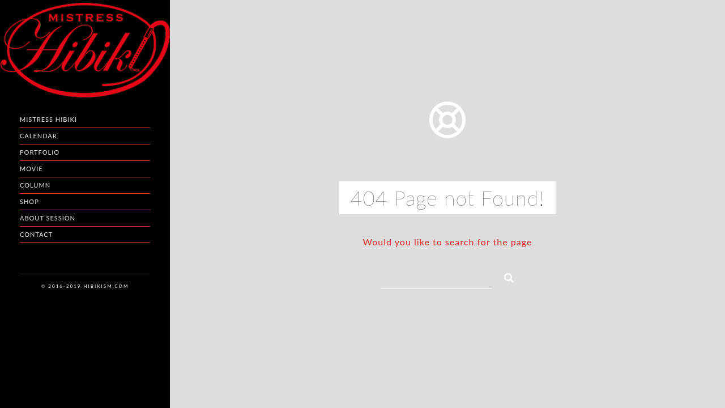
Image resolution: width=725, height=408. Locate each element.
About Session (47, 218)
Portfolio (39, 152)
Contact (36, 234)
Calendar (38, 135)
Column (35, 185)
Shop (29, 201)
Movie (31, 168)
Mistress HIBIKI (48, 119)
